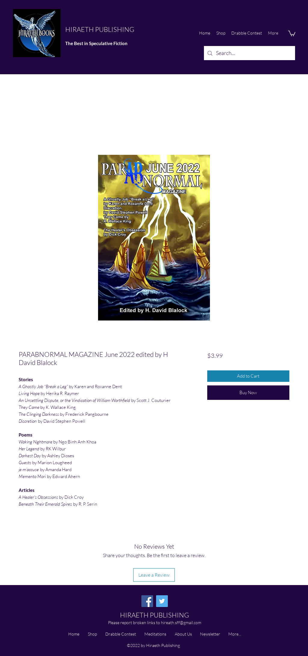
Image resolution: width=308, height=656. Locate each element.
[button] (291, 33)
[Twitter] (162, 601)
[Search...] (249, 53)
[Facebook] (147, 601)
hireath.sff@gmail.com (181, 622)
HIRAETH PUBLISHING (99, 29)
